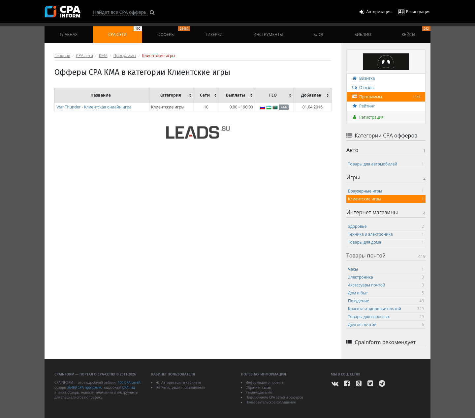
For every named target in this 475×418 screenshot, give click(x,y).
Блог (318, 34)
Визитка (363, 78)
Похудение (386, 300)
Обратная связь (258, 387)
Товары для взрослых (386, 316)
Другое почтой (386, 324)
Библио (362, 34)
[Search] (120, 12)
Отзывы (363, 87)
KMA (103, 55)
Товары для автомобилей (386, 164)
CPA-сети (125, 31)
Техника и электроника (386, 234)
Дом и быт (386, 292)
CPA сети (84, 55)
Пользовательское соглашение (270, 402)
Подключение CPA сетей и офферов (274, 397)
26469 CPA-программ (84, 387)
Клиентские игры (386, 198)
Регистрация (368, 117)
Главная (69, 34)
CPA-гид (128, 387)
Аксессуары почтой (386, 285)
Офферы (173, 31)
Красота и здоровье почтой (386, 308)
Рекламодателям (258, 392)
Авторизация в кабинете (178, 382)
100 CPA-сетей (129, 382)
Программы (124, 55)
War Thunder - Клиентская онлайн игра (93, 107)
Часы (386, 269)
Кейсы (416, 31)
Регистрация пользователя (180, 387)
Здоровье (386, 226)
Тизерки (214, 34)
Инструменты (268, 34)
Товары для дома (386, 242)
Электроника (386, 277)
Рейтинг (363, 106)
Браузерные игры (386, 191)
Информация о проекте (264, 382)
